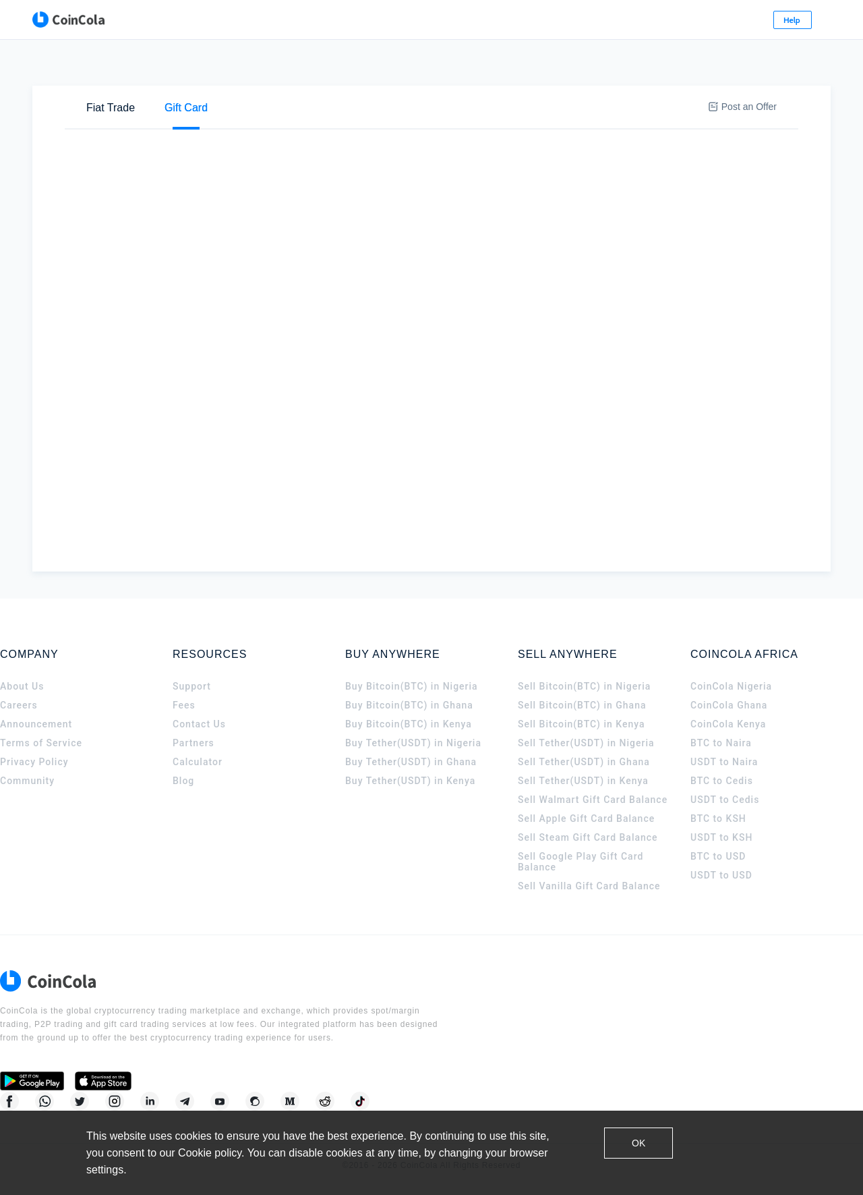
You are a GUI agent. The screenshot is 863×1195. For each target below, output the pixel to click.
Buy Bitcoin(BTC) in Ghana (409, 720)
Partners (193, 758)
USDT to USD (721, 890)
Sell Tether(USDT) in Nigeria (586, 758)
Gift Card (186, 68)
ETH (279, 113)
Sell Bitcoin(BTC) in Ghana (582, 720)
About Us (22, 701)
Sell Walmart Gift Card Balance (592, 815)
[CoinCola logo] (53, 20)
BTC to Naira (721, 758)
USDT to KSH (721, 852)
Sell (165, 112)
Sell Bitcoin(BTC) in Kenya (581, 739)
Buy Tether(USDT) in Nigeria (413, 758)
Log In (712, 20)
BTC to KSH (718, 834)
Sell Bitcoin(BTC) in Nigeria (584, 701)
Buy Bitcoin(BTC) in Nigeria (411, 701)
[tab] (110, 67)
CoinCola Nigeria (731, 701)
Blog (183, 796)
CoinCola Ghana (728, 720)
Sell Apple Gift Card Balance (586, 834)
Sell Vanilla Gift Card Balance (589, 901)
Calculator (197, 777)
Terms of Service (41, 758)
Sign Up (777, 20)
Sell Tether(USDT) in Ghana (584, 777)
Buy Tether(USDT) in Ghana (411, 777)
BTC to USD (718, 871)
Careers (19, 720)
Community (27, 796)
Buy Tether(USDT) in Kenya (410, 796)
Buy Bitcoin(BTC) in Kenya (408, 739)
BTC (236, 113)
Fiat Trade (110, 68)
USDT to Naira (724, 777)
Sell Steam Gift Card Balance (588, 852)
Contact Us (199, 739)
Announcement (36, 739)
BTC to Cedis (721, 796)
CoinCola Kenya (728, 739)
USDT (326, 113)
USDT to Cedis (724, 815)
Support (192, 701)
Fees (184, 720)
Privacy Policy (34, 777)
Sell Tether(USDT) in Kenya (583, 796)
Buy (114, 112)
